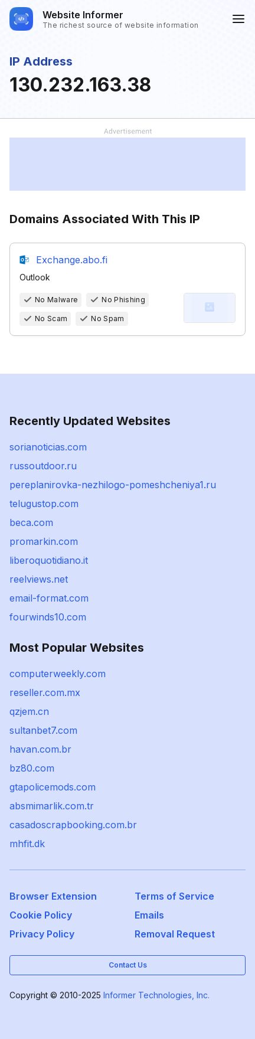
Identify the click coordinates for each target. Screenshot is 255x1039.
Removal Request (175, 934)
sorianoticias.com (48, 447)
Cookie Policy (40, 915)
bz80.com (31, 768)
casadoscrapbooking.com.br (73, 825)
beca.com (31, 522)
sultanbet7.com (43, 730)
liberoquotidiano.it (48, 560)
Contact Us (128, 964)
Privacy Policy (41, 934)
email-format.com (49, 598)
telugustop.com (44, 503)
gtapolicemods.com (52, 787)
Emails (149, 915)
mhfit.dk (27, 844)
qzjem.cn (29, 711)
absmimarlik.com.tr (51, 806)
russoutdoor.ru (43, 466)
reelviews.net (38, 579)
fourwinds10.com (47, 617)
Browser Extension (53, 896)
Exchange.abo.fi (71, 260)
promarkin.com (43, 541)
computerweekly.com (57, 673)
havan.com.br (40, 749)
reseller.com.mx (44, 692)
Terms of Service (174, 896)
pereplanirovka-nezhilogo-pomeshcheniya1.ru (112, 485)
